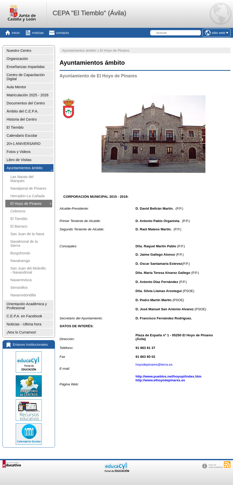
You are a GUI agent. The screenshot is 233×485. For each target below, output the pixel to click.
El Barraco (18, 226)
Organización (17, 59)
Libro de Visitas (19, 160)
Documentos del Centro (26, 103)
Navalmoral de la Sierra (24, 243)
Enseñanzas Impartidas (26, 67)
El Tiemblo (15, 127)
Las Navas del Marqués (21, 179)
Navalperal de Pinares (28, 188)
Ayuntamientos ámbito (25, 168)
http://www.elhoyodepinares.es (160, 380)
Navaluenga (20, 261)
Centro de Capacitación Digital (26, 77)
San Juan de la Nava (27, 234)
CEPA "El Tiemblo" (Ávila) (89, 12)
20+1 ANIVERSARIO (24, 144)
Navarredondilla (23, 295)
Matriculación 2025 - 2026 (28, 95)
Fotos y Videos (19, 152)
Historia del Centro (22, 119)
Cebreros (17, 211)
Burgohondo (20, 253)
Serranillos (19, 287)
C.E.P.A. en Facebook (24, 316)
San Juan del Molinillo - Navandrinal (28, 270)
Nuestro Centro (19, 51)
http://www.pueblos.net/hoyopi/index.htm (168, 376)
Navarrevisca (21, 280)
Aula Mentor (16, 87)
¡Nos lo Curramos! (21, 332)
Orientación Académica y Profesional (27, 306)
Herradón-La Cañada (27, 196)
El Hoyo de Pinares (26, 204)
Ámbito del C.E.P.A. (22, 111)
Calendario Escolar (22, 136)
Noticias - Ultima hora (24, 324)
